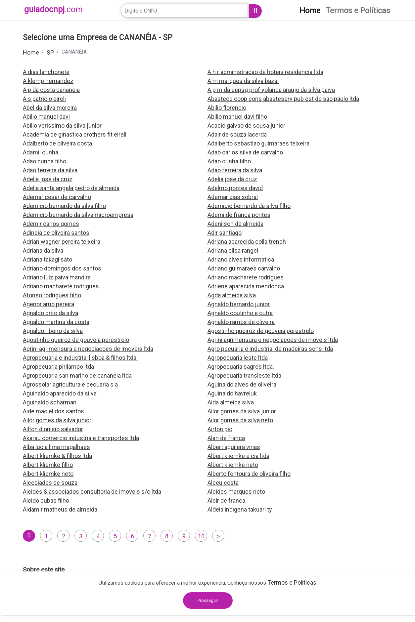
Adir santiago (225, 232)
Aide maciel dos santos (53, 411)
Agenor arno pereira (48, 304)
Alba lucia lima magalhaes (56, 446)
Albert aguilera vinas (234, 446)
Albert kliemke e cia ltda (238, 455)
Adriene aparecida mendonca (246, 286)
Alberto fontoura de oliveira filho (249, 473)
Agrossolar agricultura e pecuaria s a (70, 384)
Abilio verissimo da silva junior (62, 125)
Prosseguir (208, 600)
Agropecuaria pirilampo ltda (58, 366)
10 (201, 536)
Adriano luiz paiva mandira (57, 277)
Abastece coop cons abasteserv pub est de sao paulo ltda (283, 98)
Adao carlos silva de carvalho (245, 152)
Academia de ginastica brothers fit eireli (74, 134)
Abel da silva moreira (50, 107)
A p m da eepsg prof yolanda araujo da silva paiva (271, 89)
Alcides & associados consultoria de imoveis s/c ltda (92, 491)
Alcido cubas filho (46, 500)
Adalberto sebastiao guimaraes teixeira (258, 143)
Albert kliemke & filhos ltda (57, 455)
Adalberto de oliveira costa (57, 143)
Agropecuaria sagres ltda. (241, 366)
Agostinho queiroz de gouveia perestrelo (261, 330)
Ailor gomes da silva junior (242, 411)
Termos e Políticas (291, 582)
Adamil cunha (40, 152)
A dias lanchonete (46, 71)
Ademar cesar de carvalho (57, 196)
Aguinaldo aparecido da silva (60, 393)
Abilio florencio (227, 107)
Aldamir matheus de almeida (60, 509)
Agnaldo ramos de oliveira (241, 321)
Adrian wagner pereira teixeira (61, 241)
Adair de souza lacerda (237, 134)
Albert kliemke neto (233, 464)
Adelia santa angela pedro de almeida (71, 188)
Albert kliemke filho (48, 464)
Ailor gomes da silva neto (240, 420)
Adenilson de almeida (235, 223)
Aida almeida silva (231, 402)
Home (31, 52)
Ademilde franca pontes (239, 214)
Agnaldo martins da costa (56, 321)
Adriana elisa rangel (233, 250)
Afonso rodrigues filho (52, 295)
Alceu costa (223, 482)
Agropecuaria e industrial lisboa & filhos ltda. (80, 357)
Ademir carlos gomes (51, 223)
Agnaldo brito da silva (50, 313)
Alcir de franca (226, 500)
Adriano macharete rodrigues (246, 277)
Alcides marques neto (236, 491)
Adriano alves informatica (241, 259)
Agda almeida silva (232, 295)
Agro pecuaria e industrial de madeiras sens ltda (270, 348)
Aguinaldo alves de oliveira (242, 384)
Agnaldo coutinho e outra (240, 313)
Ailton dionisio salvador (53, 429)
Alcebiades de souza (50, 482)
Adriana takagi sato (47, 259)
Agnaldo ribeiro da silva (53, 330)
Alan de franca (226, 438)
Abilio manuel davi (46, 116)
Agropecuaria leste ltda (238, 357)
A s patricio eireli (44, 98)
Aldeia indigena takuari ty (240, 509)
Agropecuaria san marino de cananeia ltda (77, 375)
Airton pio (220, 429)
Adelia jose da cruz (47, 179)
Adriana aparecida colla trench (247, 241)
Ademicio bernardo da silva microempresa (78, 214)
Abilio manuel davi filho (237, 116)
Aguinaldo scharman (49, 402)
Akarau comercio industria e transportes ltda (81, 438)
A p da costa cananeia (51, 89)
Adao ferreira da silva (50, 170)
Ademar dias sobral (233, 196)
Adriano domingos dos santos (62, 268)
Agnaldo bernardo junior (239, 304)
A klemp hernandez (48, 80)
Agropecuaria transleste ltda (244, 375)
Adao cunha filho (44, 161)
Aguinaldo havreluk (232, 393)
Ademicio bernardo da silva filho (64, 205)
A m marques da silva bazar (243, 80)
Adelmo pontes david (235, 188)
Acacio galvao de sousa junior (246, 125)
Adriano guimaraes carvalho (244, 268)
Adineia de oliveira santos (56, 232)
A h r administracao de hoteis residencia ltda (265, 71)
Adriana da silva (43, 250)
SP (50, 52)
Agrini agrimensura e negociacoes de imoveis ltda (273, 339)
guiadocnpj (53, 9)
